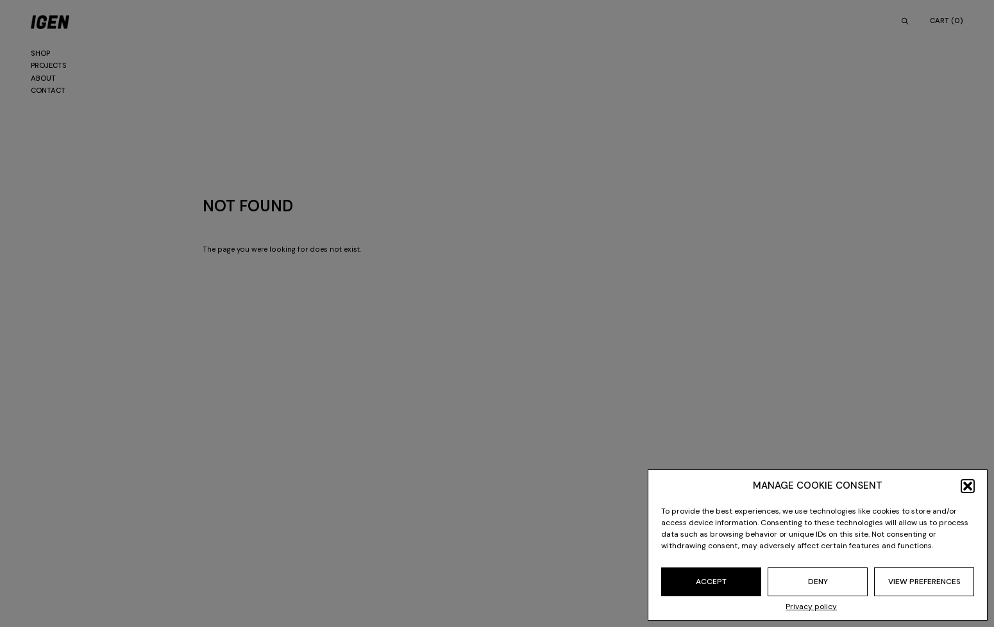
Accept (711, 581)
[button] (967, 486)
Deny (818, 581)
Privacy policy (811, 606)
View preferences (924, 581)
